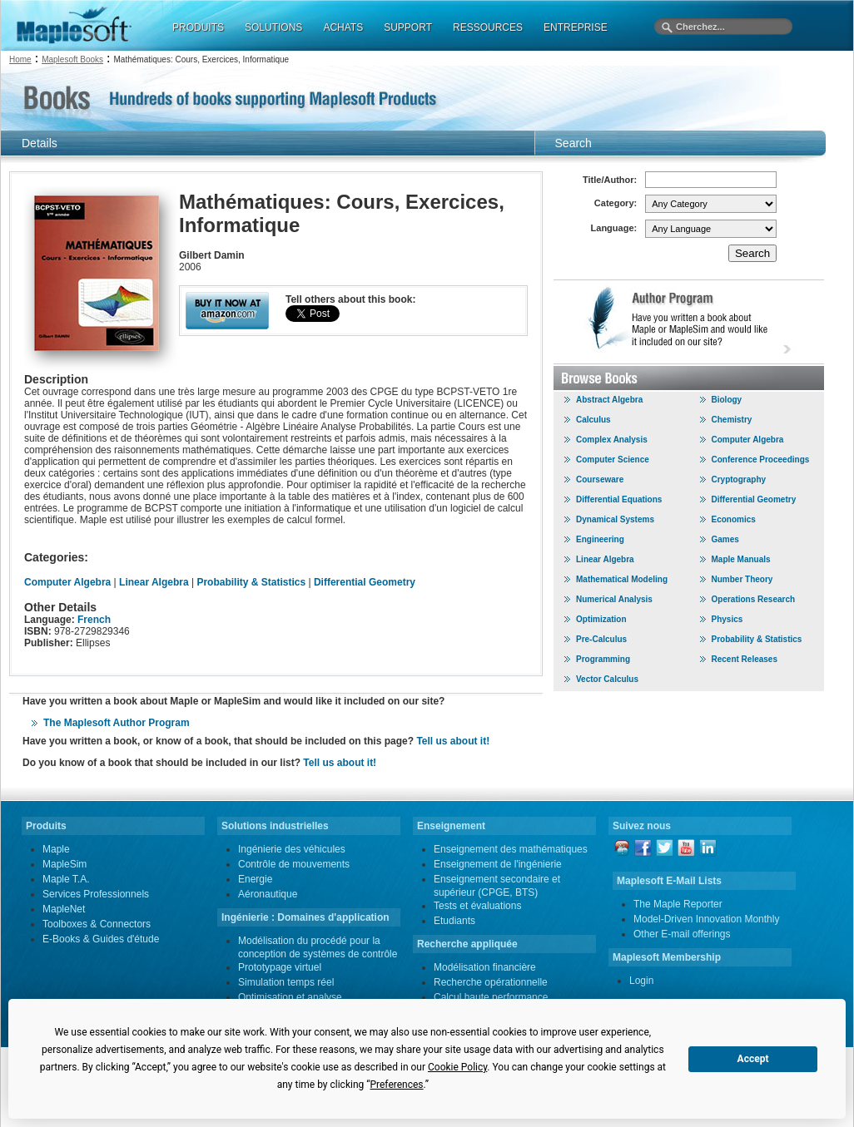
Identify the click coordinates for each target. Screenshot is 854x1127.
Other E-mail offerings (682, 934)
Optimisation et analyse (290, 997)
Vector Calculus (607, 679)
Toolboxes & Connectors (96, 924)
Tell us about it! (452, 741)
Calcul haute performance (491, 997)
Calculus (593, 419)
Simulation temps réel (286, 982)
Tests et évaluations (477, 906)
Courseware (599, 479)
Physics (727, 619)
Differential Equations (619, 499)
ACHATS (343, 27)
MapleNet (63, 909)
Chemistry (732, 419)
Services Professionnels (95, 894)
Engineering (600, 539)
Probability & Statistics (250, 582)
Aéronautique (267, 894)
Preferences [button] (396, 1084)
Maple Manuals (741, 559)
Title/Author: (610, 180)
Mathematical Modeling (622, 579)
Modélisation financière (485, 967)
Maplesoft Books (72, 59)
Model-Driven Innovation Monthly (706, 919)
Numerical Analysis (614, 599)
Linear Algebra (154, 582)
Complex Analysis (612, 439)
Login (641, 980)
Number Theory (742, 579)
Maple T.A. (65, 879)
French (94, 619)
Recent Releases (745, 659)
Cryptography (739, 479)
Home (20, 59)
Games (725, 539)
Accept (753, 1059)
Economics (734, 519)
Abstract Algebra (609, 399)
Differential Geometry (364, 582)
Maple (56, 849)
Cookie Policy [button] (457, 1067)
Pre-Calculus (601, 639)
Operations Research (754, 599)
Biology (727, 399)
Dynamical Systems (615, 519)
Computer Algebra (69, 582)
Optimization (601, 619)
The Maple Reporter (677, 904)
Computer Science (612, 459)
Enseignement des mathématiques (511, 849)
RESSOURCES (488, 27)
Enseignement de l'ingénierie (498, 864)
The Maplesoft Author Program (116, 723)
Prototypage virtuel (279, 967)
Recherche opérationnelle (491, 982)
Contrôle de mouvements (294, 864)
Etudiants (454, 921)
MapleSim (64, 864)
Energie (255, 879)
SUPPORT (408, 27)
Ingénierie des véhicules (291, 849)
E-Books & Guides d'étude (100, 939)
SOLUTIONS (273, 27)
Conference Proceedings (761, 459)
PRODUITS (198, 27)
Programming (603, 659)
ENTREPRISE (576, 27)
